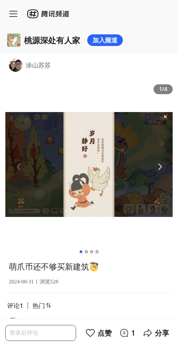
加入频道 (105, 40)
